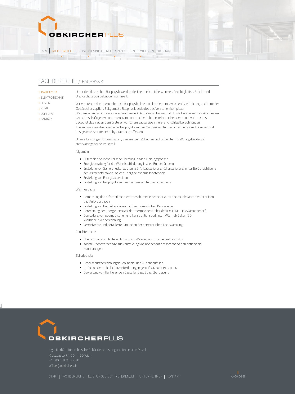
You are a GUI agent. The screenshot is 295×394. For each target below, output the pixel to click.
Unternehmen (142, 51)
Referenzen (116, 51)
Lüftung (47, 113)
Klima (45, 108)
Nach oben (238, 376)
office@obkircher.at (62, 365)
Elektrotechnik (53, 97)
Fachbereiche (63, 51)
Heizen (46, 103)
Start (43, 51)
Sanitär (46, 119)
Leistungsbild (90, 51)
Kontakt (165, 51)
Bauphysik (49, 92)
